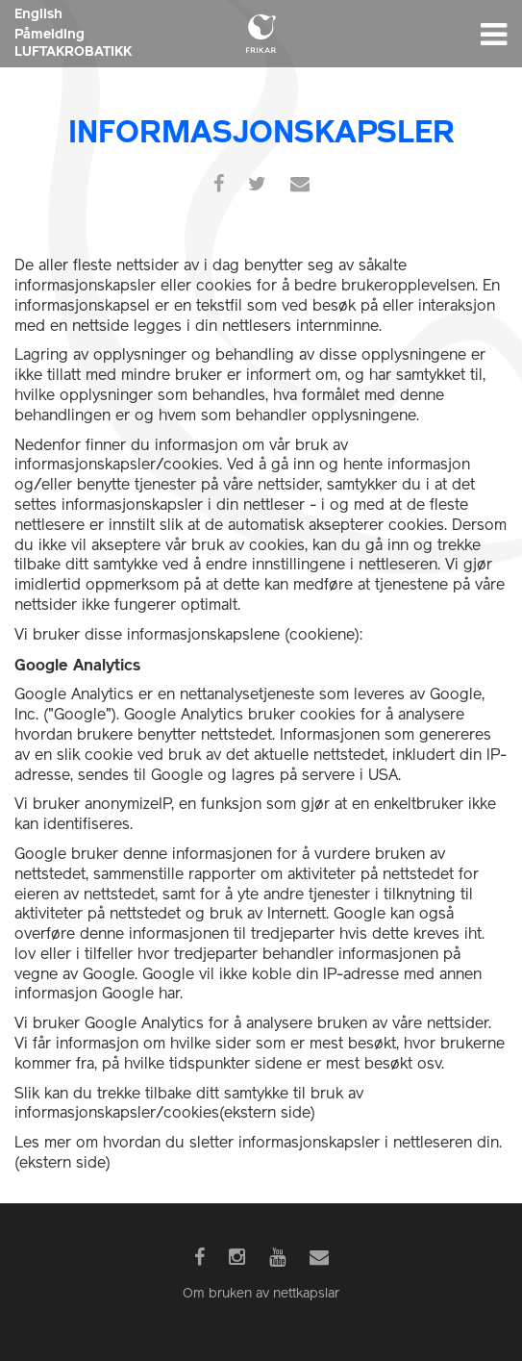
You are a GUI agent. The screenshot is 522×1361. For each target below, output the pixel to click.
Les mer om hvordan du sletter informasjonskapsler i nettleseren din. (258, 1143)
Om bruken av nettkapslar (261, 1294)
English (38, 13)
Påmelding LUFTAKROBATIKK (73, 42)
